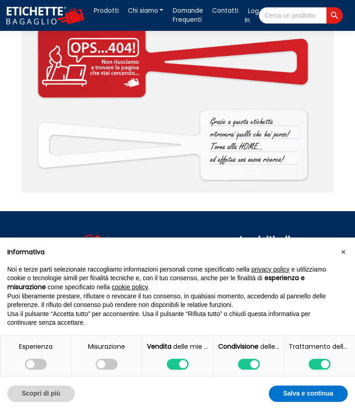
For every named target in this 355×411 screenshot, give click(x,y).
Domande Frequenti (188, 15)
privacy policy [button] (271, 269)
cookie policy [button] (130, 287)
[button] (343, 252)
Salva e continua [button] (308, 393)
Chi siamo (143, 10)
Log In (252, 16)
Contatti (225, 10)
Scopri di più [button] (41, 393)
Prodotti (106, 10)
